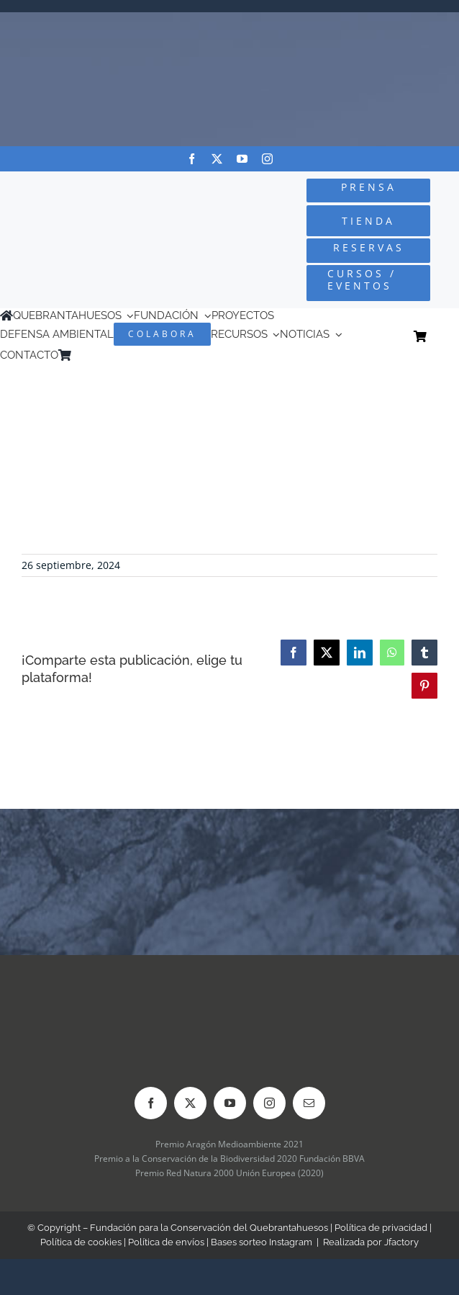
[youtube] (242, 158)
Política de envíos (166, 1242)
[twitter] (217, 158)
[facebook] (191, 158)
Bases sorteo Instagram (261, 1242)
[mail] (309, 1103)
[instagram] (267, 158)
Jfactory (401, 1242)
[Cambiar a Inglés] (97, 355)
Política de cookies (81, 1242)
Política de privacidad (381, 1227)
